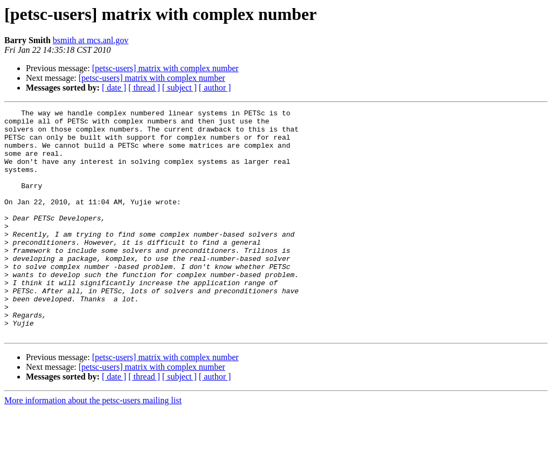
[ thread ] (144, 87)
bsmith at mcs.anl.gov (90, 40)
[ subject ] (179, 87)
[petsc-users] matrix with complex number (165, 68)
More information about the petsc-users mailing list (93, 445)
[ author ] (215, 87)
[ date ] (114, 87)
